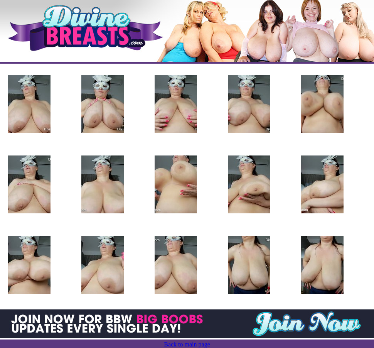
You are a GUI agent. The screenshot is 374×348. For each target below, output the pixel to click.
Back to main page (187, 344)
